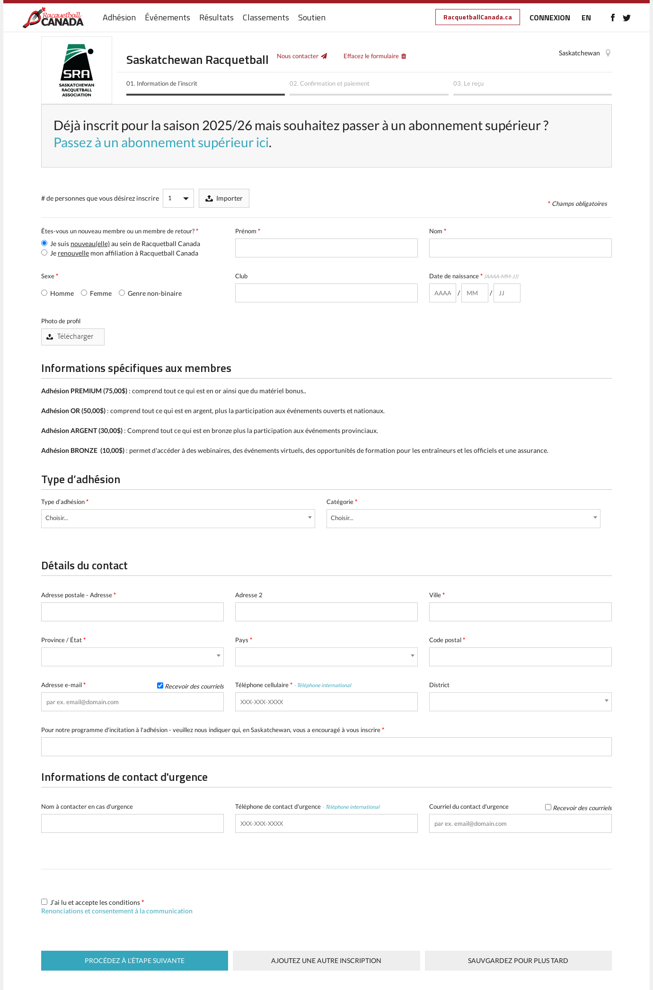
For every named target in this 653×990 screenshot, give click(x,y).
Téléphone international (324, 685)
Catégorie (341, 501)
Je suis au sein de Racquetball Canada (120, 243)
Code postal (447, 640)
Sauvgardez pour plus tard (518, 960)
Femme (96, 293)
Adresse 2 (249, 595)
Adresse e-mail (132, 685)
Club (241, 276)
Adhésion (119, 18)
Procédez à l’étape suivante (135, 960)
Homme (57, 293)
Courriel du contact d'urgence (520, 807)
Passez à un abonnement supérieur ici (161, 142)
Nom (437, 231)
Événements (167, 18)
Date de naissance (473, 276)
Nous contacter (297, 56)
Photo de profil (60, 321)
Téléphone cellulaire (293, 685)
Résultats (216, 18)
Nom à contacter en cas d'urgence (87, 806)
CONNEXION (549, 17)
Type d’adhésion (64, 501)
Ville (437, 595)
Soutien (312, 18)
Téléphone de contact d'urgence (307, 806)
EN (586, 17)
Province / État (63, 640)
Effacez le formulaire (371, 56)
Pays (243, 640)
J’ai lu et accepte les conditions (117, 906)
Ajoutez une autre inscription (326, 960)
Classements (266, 18)
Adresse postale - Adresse (78, 595)
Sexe (49, 276)
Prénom (247, 231)
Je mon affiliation (119, 253)
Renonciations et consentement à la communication (117, 911)
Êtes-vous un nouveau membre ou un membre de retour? (119, 231)
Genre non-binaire (150, 293)
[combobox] (178, 518)
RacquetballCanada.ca (477, 17)
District (439, 685)
